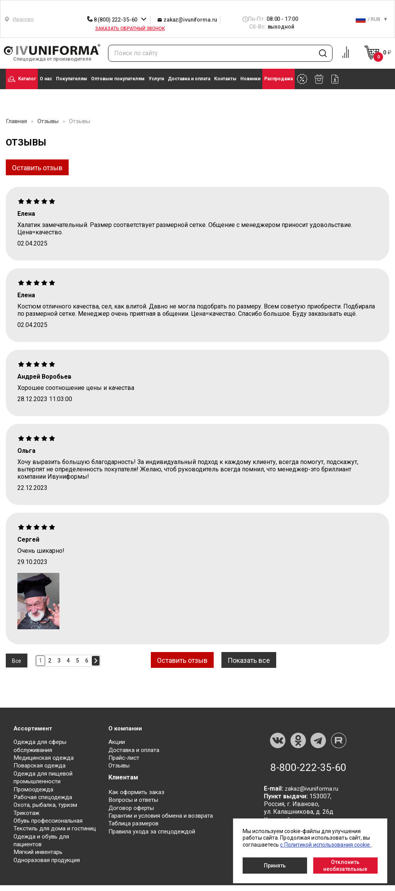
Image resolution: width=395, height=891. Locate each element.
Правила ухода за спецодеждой (154, 830)
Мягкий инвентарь (40, 858)
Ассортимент (34, 727)
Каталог (22, 79)
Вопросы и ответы (135, 799)
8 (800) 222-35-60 (112, 20)
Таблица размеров (135, 822)
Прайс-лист (124, 757)
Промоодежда (35, 788)
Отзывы (120, 765)
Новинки (250, 78)
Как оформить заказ (137, 791)
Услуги (156, 78)
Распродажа (278, 78)
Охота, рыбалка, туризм (47, 804)
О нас (46, 78)
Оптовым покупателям (118, 78)
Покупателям (71, 78)
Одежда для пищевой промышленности (45, 776)
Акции (117, 742)
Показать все (256, 660)
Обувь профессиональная (51, 819)
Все (16, 660)
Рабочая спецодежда (44, 796)
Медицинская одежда (45, 757)
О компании (126, 727)
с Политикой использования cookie (325, 845)
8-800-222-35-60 (308, 767)
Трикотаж (27, 811)
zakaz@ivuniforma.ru (187, 19)
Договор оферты (133, 807)
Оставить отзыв (37, 168)
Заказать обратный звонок (130, 28)
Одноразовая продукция (49, 865)
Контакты (225, 78)
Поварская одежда (41, 765)
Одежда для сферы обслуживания (42, 746)
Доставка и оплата (189, 78)
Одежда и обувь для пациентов (43, 846)
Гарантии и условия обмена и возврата (164, 814)
